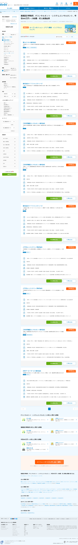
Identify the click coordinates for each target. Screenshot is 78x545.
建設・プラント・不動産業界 (19, 11)
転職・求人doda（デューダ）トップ (6, 11)
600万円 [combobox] (5, 93)
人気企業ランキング (51, 528)
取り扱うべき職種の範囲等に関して (50, 518)
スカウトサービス (4, 529)
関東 (25, 528)
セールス (14, 529)
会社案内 (60, 538)
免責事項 (67, 518)
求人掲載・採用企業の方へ (72, 538)
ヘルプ (76, 518)
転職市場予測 (51, 529)
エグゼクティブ (15, 532)
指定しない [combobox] (6, 96)
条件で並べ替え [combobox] (59, 36)
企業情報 (65, 529)
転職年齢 (66, 528)
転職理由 (63, 528)
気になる (69, 76)
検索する (9, 174)
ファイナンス (15, 530)
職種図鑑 (61, 529)
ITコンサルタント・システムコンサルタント (59, 11)
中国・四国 (26, 532)
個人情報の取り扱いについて (9, 542)
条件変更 (14, 16)
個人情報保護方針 (7, 543)
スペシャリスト (15, 531)
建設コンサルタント (7, 41)
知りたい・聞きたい (48, 8)
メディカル (14, 528)
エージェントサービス (4, 528)
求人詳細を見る (54, 76)
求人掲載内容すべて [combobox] (7, 121)
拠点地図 (65, 538)
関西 (25, 531)
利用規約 (31, 518)
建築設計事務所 (27, 11)
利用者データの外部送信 (60, 518)
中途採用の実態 (71, 528)
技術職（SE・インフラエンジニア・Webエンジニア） (40, 11)
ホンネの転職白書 (57, 529)
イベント (68, 8)
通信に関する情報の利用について (38, 518)
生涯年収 (59, 528)
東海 (25, 529)
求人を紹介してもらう (29, 8)
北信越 (25, 530)
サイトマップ (72, 518)
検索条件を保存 (9, 26)
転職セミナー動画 (36, 528)
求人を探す (9, 8)
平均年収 (56, 528)
